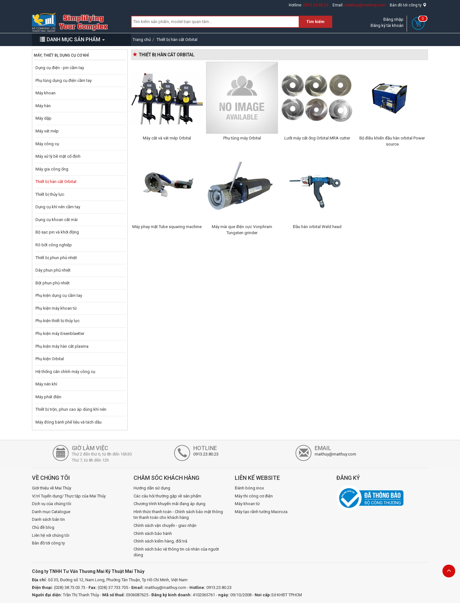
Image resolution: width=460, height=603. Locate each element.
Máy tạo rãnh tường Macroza (261, 511)
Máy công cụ (47, 143)
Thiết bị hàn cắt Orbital (55, 181)
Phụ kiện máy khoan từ (56, 308)
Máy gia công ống (51, 169)
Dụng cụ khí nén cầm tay (57, 206)
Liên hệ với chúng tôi (50, 535)
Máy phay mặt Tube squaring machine (167, 226)
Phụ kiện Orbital (49, 358)
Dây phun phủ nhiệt (53, 270)
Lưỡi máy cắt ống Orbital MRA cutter (317, 138)
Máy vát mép (47, 131)
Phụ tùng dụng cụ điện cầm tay (63, 80)
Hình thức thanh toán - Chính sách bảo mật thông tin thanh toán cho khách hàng (178, 514)
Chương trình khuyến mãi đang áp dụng (169, 503)
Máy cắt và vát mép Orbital (167, 138)
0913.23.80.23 (315, 5)
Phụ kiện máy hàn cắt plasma (61, 346)
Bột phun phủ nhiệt (52, 283)
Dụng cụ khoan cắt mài (56, 219)
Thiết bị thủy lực (49, 194)
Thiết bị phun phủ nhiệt (56, 257)
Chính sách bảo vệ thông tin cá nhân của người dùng (176, 552)
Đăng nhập (393, 19)
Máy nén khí (46, 384)
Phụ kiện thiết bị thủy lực (57, 320)
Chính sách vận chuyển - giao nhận (165, 525)
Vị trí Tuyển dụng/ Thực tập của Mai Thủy (69, 496)
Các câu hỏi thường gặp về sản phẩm (167, 496)
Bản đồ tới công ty (408, 5)
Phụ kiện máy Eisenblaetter (59, 333)
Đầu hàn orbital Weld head (317, 226)
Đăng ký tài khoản (387, 25)
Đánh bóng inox (249, 488)
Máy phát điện (48, 396)
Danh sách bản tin (48, 519)
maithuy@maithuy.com (365, 5)
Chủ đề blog (43, 527)
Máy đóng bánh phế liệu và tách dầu (68, 422)
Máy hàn (43, 105)
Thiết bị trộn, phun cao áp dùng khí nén (70, 409)
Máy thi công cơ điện (254, 496)
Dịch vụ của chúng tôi (51, 503)
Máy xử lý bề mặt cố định (57, 156)
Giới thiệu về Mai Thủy (51, 488)
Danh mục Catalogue (51, 511)
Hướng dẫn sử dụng (152, 488)
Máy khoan (45, 93)
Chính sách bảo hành (153, 533)
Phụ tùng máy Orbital (242, 138)
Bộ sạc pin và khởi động (57, 232)
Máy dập (43, 118)
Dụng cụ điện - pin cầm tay (59, 67)
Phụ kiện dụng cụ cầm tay (58, 295)
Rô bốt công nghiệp (53, 244)
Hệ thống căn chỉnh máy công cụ (65, 371)
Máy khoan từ (247, 503)
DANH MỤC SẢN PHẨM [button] (72, 39)
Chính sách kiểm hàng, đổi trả (160, 541)
